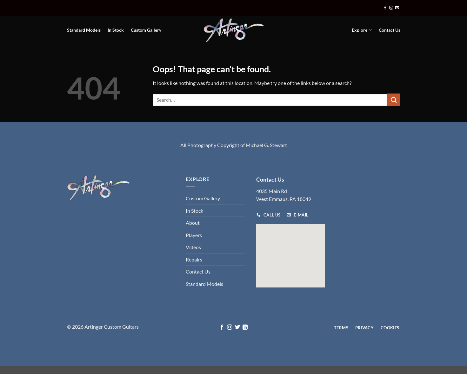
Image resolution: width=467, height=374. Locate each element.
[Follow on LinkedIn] (245, 327)
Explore (361, 30)
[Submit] (393, 100)
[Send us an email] (397, 8)
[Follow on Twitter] (237, 327)
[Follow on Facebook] (385, 8)
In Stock (116, 30)
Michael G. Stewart (266, 145)
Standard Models (84, 30)
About (193, 223)
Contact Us (389, 30)
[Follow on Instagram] (391, 8)
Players (194, 235)
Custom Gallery (146, 30)
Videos (193, 247)
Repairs (194, 259)
